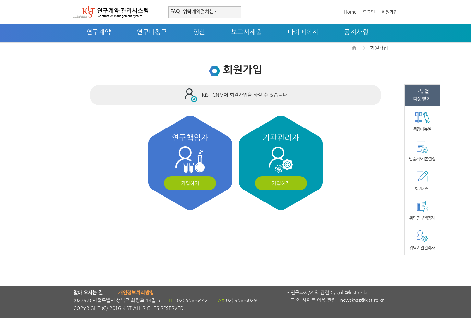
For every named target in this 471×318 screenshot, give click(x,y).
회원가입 (389, 12)
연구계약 (98, 32)
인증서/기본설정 (422, 159)
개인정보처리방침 (136, 292)
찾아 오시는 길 (88, 292)
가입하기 (190, 183)
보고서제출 (246, 32)
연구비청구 (152, 32)
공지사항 (356, 32)
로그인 (369, 12)
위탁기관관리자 (422, 248)
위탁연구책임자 (422, 218)
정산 (199, 32)
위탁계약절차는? (199, 11)
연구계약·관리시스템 (110, 12)
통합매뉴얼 (422, 129)
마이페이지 (303, 32)
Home (350, 12)
